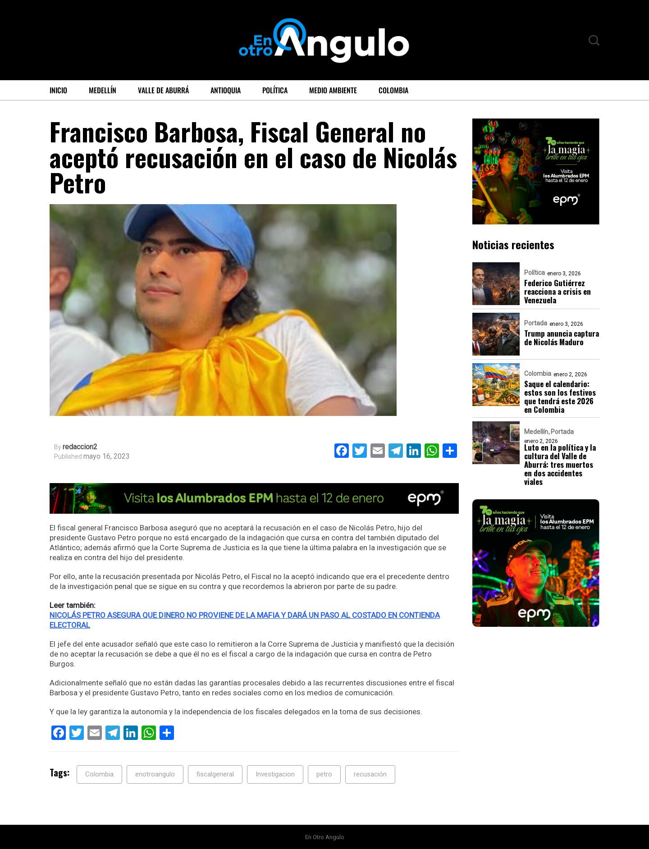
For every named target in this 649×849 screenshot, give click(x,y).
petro (324, 774)
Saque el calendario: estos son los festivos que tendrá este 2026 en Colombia (560, 396)
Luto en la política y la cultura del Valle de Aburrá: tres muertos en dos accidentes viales (560, 464)
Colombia (393, 90)
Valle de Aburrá (163, 90)
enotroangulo (155, 774)
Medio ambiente (333, 90)
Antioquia (225, 90)
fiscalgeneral (215, 774)
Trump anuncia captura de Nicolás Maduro (561, 337)
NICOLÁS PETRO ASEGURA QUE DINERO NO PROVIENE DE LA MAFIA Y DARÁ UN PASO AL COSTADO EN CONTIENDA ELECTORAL (245, 620)
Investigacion (275, 774)
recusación (370, 774)
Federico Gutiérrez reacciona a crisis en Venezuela (557, 291)
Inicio (58, 90)
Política (275, 90)
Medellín (102, 90)
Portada (535, 323)
